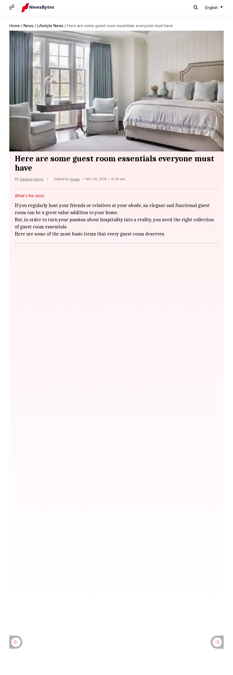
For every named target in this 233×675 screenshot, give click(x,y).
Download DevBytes (90, 624)
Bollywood (18, 577)
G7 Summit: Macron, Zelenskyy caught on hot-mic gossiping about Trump (90, 541)
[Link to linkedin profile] (54, 636)
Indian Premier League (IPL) (189, 577)
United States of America (39, 514)
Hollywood (148, 577)
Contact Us (112, 616)
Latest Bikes (59, 587)
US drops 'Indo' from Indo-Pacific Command (61, 508)
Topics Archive (53, 624)
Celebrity (42, 577)
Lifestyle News (50, 25)
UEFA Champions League (31, 597)
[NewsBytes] (37, 7)
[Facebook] (100, 453)
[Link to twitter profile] (41, 636)
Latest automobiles (26, 587)
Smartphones (147, 587)
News (29, 25)
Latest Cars (85, 587)
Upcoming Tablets (147, 597)
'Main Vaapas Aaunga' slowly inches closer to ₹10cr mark (73, 492)
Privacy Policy (44, 616)
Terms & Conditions (79, 616)
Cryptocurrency (99, 577)
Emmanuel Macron (33, 547)
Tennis (170, 587)
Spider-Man (26, 530)
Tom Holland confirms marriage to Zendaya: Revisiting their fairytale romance (95, 525)
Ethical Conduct (142, 616)
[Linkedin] (132, 453)
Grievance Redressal (180, 616)
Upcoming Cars (74, 597)
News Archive (21, 624)
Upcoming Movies (109, 597)
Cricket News (68, 577)
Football (126, 577)
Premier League (115, 587)
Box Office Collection (35, 497)
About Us (17, 616)
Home (14, 25)
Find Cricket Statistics (134, 624)
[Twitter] (116, 453)
